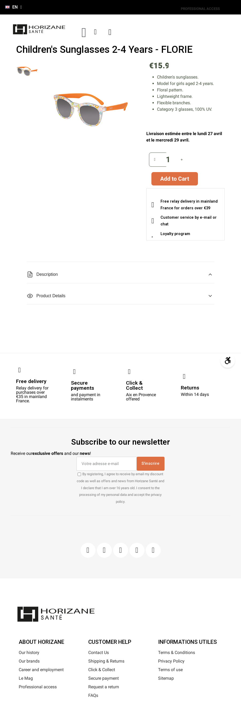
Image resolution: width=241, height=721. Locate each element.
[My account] (95, 32)
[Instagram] (104, 550)
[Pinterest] (120, 550)
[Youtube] (136, 550)
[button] (84, 32)
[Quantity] (168, 159)
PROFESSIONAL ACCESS (200, 9)
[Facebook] (88, 550)
